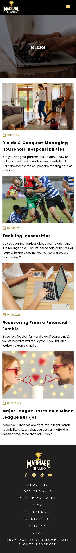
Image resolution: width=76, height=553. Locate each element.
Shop (38, 533)
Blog (38, 505)
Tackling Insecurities (26, 235)
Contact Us (38, 519)
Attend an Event (38, 498)
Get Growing (38, 491)
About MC (38, 484)
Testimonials (38, 512)
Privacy (38, 526)
